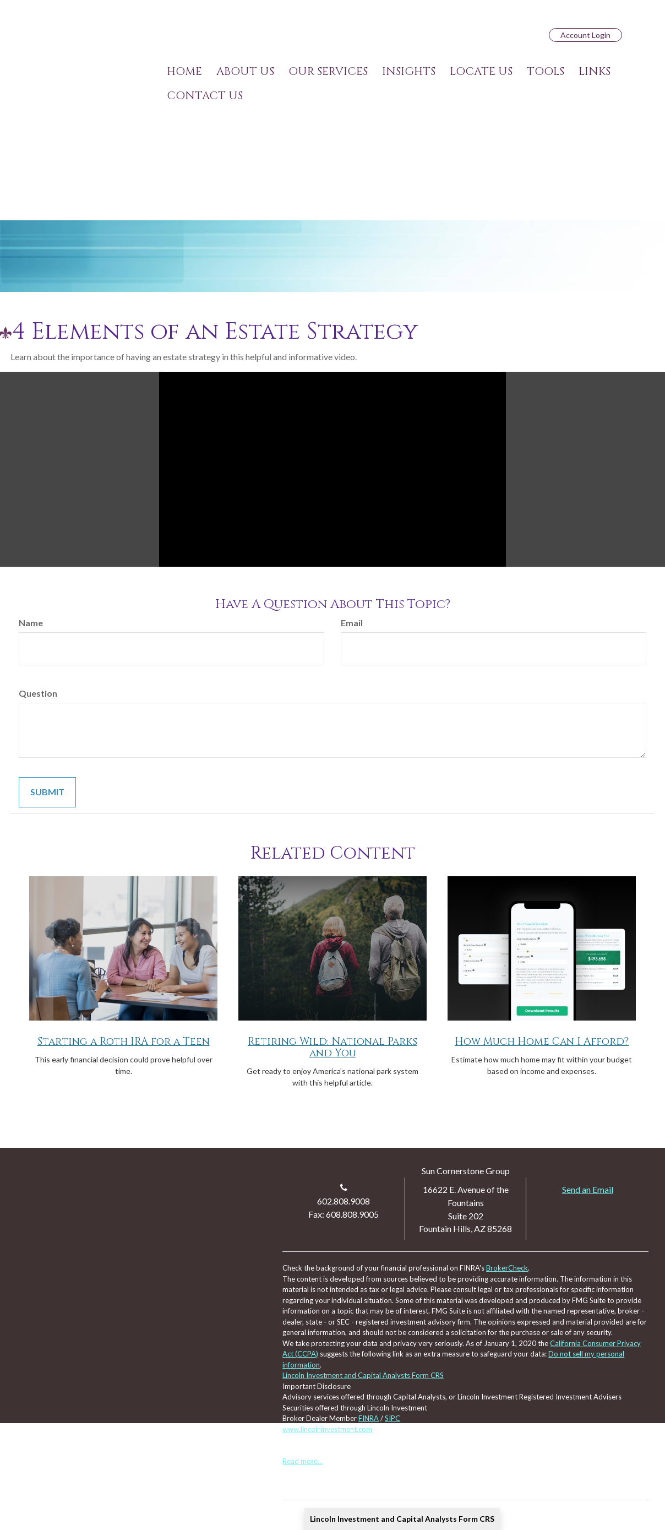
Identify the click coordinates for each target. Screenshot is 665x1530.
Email (352, 622)
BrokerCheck (507, 1267)
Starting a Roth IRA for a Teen (123, 1042)
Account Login (585, 35)
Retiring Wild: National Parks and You (332, 1047)
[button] (245, 71)
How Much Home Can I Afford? (542, 1042)
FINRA (368, 1418)
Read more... (302, 1461)
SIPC (392, 1418)
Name (31, 622)
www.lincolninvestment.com (327, 1429)
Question (38, 693)
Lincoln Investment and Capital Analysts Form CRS (402, 1518)
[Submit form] (47, 792)
